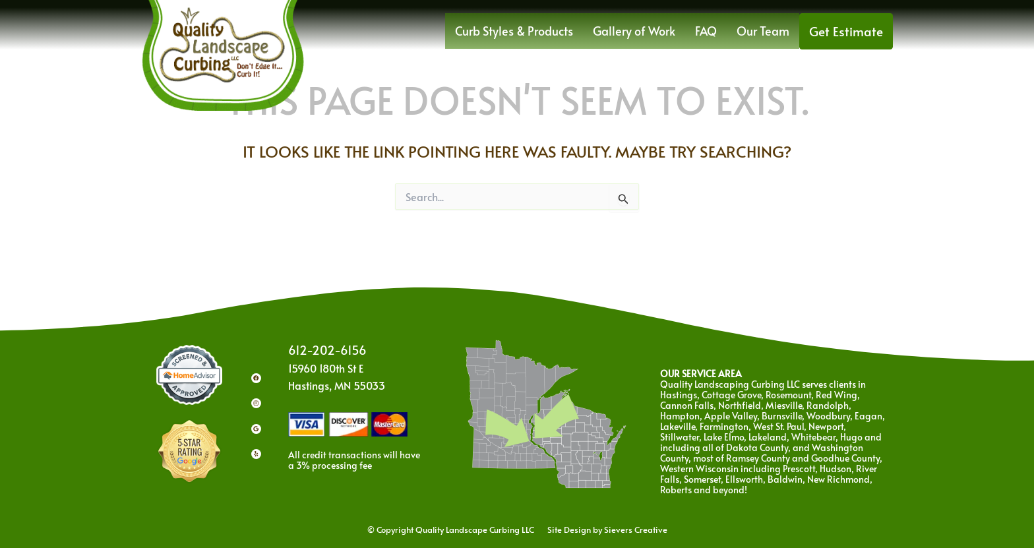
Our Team (774, 28)
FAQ (721, 28)
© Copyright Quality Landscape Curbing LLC (457, 529)
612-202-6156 (330, 350)
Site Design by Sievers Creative (601, 529)
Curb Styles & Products (544, 28)
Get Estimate (850, 28)
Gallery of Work (654, 28)
